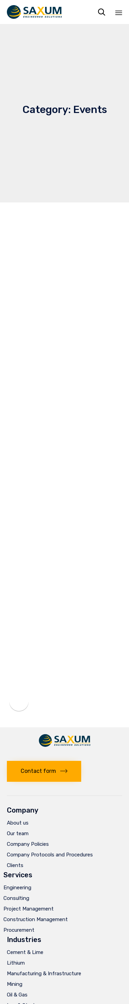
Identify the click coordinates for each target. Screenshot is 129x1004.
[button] (44, 771)
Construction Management (35, 919)
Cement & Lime (25, 952)
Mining (14, 984)
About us (18, 823)
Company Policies (28, 844)
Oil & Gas (17, 995)
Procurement (18, 930)
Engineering (17, 887)
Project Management (28, 909)
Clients (15, 865)
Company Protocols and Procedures (50, 855)
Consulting (16, 898)
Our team (18, 833)
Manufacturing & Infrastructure (44, 973)
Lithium (16, 963)
